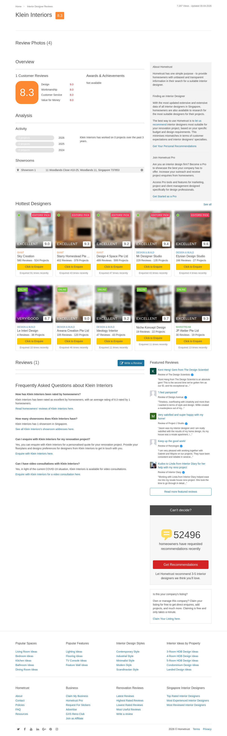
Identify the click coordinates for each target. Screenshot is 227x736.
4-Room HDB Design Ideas (182, 656)
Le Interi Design (27, 330)
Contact (19, 700)
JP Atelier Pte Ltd (187, 330)
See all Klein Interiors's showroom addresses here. (44, 429)
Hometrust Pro (74, 700)
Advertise (71, 709)
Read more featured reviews (180, 491)
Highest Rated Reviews (130, 700)
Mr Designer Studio (149, 256)
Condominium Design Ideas (183, 665)
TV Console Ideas (76, 660)
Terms (196, 729)
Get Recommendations (181, 565)
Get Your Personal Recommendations (174, 146)
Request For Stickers (78, 705)
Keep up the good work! (172, 441)
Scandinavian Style (127, 669)
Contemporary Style (127, 651)
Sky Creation (25, 256)
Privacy (207, 729)
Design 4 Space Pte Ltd (112, 256)
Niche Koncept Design (151, 327)
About (18, 696)
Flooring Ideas (74, 656)
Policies (19, 705)
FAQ (18, 709)
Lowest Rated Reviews (129, 705)
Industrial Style (124, 656)
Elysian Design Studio (190, 256)
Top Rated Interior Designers (183, 696)
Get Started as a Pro (165, 196)
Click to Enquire (34, 266)
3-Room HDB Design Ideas (182, 651)
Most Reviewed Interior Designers (186, 705)
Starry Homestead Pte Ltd (74, 256)
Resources (21, 713)
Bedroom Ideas (24, 656)
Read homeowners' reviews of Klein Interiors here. (44, 408)
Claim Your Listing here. (167, 618)
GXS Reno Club (75, 713)
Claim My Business (77, 696)
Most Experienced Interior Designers (188, 700)
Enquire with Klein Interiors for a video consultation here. (48, 474)
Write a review (124, 713)
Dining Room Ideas (26, 669)
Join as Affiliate (74, 718)
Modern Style (124, 665)
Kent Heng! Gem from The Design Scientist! (183, 369)
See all (207, 204)
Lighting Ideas (74, 651)
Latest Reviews (125, 696)
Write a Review (131, 363)
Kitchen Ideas (23, 660)
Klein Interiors (33, 14)
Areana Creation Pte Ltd (73, 330)
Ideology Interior (107, 330)
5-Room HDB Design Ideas (182, 660)
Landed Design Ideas (179, 669)
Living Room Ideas (26, 651)
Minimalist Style (125, 660)
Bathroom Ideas (24, 665)
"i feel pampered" (168, 392)
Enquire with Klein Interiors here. (34, 453)
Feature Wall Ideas (77, 665)
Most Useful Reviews (128, 709)
